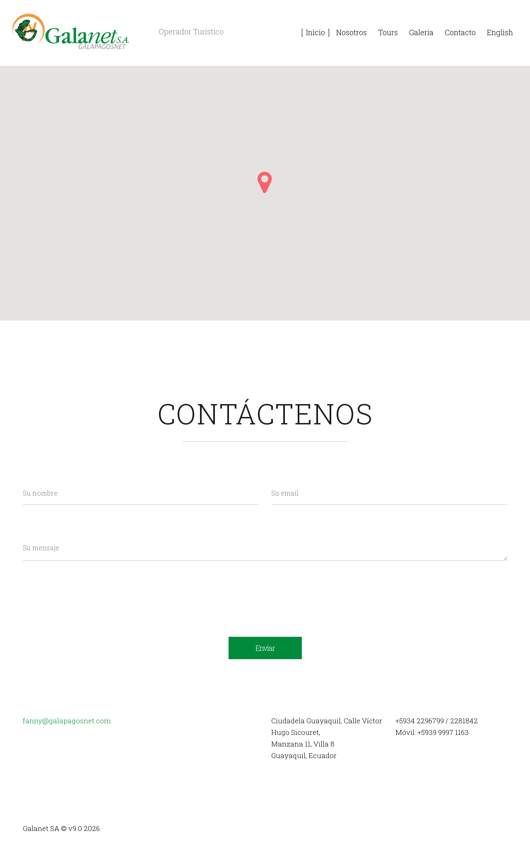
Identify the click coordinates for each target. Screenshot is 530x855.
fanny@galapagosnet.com (67, 720)
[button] (265, 182)
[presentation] (86, 588)
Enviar (265, 648)
